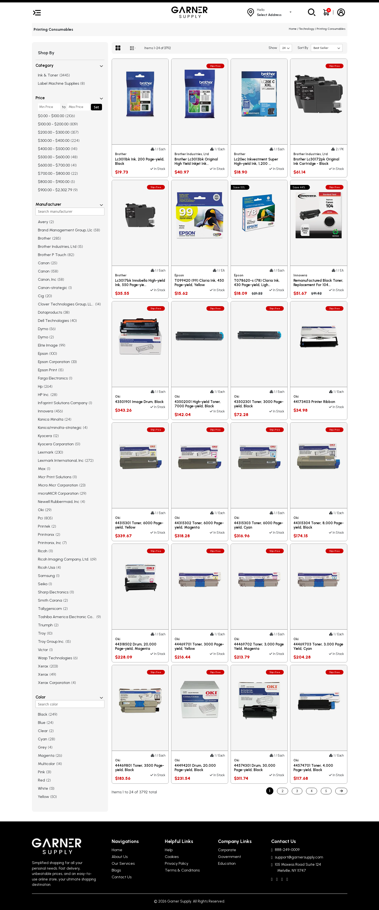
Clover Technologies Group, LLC (66, 304)
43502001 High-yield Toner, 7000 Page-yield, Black (198, 404)
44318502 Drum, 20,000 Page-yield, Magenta (135, 646)
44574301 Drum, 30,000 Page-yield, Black (254, 767)
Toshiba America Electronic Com (66, 616)
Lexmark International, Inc (61, 460)
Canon (44, 263)
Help (169, 850)
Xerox (43, 666)
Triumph (45, 625)
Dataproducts (50, 312)
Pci (40, 518)
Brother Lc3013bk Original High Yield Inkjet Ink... (196, 161)
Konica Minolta (50, 419)
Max (42, 468)
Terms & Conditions (182, 870)
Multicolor (46, 763)
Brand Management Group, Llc (65, 230)
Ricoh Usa (46, 567)
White (43, 788)
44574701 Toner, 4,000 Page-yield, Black (313, 767)
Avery (43, 222)
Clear (43, 730)
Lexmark (45, 452)
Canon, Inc (47, 279)
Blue (41, 722)
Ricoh (42, 551)
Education (227, 863)
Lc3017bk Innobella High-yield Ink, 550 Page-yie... (140, 282)
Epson (43, 353)
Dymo (43, 328)
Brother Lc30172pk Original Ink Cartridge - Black (316, 161)
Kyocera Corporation (56, 444)
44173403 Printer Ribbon (314, 402)
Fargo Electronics (53, 378)
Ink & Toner (48, 75)
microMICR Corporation (58, 493)
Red (41, 780)
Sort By (303, 48)
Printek (44, 526)
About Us (120, 856)
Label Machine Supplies (58, 83)
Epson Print (47, 370)
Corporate (227, 850)
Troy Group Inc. (51, 641)
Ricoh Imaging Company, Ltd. (63, 559)
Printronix (46, 534)
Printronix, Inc (49, 542)
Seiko (42, 584)
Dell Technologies (53, 320)
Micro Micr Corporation (58, 485)
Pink (41, 772)
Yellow (43, 796)
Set (96, 107)
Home (293, 28)
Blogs (116, 870)
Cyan (42, 739)
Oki (41, 510)
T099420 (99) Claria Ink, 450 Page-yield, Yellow (199, 282)
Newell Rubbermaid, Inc (58, 501)
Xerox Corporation (54, 682)
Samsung (46, 575)
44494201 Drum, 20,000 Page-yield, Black (195, 767)
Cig (41, 296)
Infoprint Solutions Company (62, 403)
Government (229, 856)
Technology (307, 28)
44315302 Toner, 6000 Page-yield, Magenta (199, 525)
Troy (42, 633)
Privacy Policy (176, 863)
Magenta (46, 755)
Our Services (123, 863)
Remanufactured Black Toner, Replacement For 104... (318, 282)
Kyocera (45, 435)
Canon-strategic (52, 287)
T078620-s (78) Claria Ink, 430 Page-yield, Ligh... (257, 282)
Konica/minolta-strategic (60, 427)
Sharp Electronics (53, 592)
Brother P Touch (52, 254)
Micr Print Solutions (54, 477)
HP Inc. (43, 394)
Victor (43, 649)
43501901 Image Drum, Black (139, 402)
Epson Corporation (54, 361)
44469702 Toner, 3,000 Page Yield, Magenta (259, 646)
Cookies (172, 856)
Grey (42, 747)
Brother (44, 238)
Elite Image (48, 345)
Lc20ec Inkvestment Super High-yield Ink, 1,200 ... (256, 161)
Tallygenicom (50, 608)
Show (273, 48)
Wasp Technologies (55, 658)
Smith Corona (50, 600)
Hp (40, 386)
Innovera (45, 411)
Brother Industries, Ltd (57, 246)
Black (42, 714)
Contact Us (121, 877)
